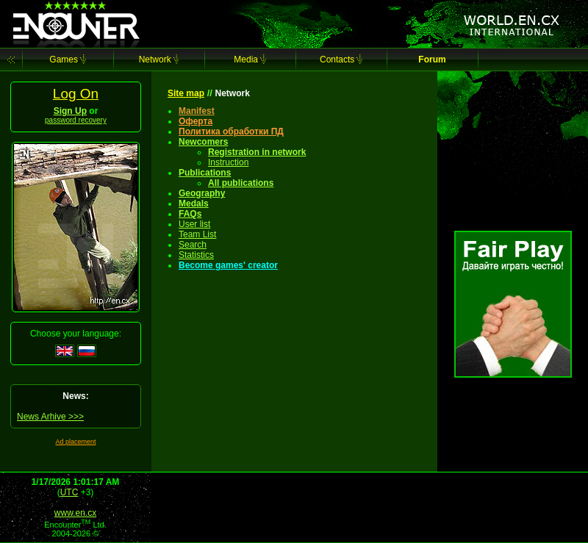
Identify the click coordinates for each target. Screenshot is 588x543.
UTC (69, 492)
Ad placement (75, 441)
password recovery (76, 120)
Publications (205, 173)
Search (193, 245)
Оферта (195, 121)
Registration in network (257, 152)
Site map (186, 93)
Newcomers (203, 142)
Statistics (196, 255)
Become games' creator (228, 265)
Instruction (228, 162)
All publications (240, 183)
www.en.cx (75, 513)
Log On (75, 93)
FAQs (190, 214)
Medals (194, 203)
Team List (197, 234)
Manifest (197, 111)
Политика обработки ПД (231, 131)
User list (194, 224)
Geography (202, 193)
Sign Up (70, 111)
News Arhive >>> (50, 416)
